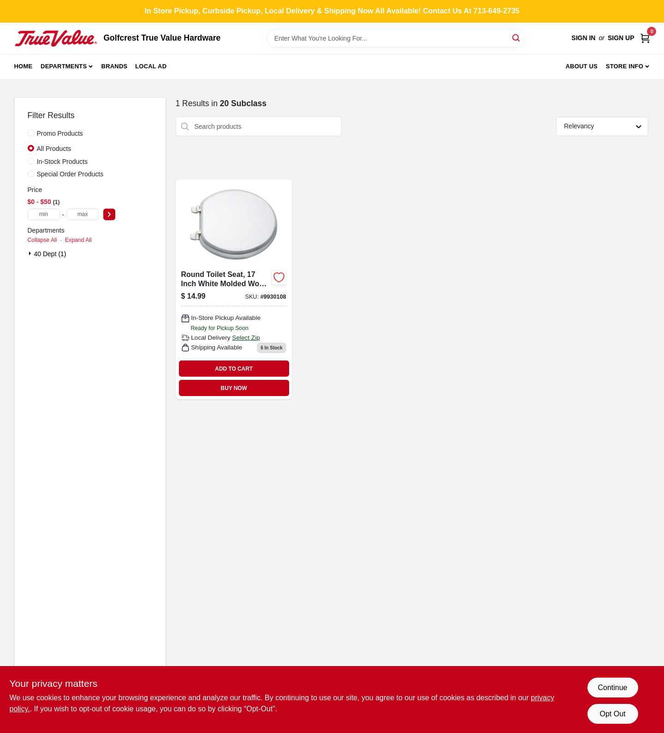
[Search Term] (396, 38)
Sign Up (621, 38)
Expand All (78, 240)
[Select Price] (109, 214)
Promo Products (60, 133)
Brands (114, 66)
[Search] (516, 37)
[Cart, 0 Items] (645, 38)
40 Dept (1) (50, 254)
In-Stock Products (62, 161)
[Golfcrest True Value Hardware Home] (55, 38)
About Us (581, 66)
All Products (54, 148)
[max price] (82, 214)
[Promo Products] (31, 133)
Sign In (583, 38)
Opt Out (612, 714)
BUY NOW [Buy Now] (234, 388)
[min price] (44, 214)
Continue (612, 687)
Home (23, 66)
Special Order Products (70, 174)
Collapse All (42, 240)
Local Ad (150, 66)
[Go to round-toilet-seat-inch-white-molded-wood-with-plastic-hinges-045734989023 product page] (234, 289)
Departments (64, 66)
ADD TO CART (234, 369)
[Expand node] (31, 253)
